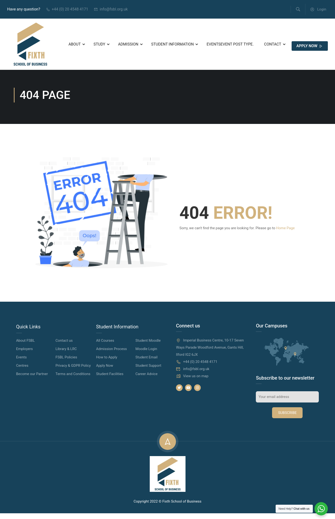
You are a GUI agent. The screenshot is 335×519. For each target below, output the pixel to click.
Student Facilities (110, 379)
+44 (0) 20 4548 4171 (67, 9)
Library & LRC (66, 354)
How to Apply (106, 363)
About (74, 45)
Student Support (148, 371)
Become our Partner (32, 379)
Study (99, 45)
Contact (272, 45)
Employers (24, 354)
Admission (128, 45)
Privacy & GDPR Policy (73, 371)
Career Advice (146, 379)
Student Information (172, 45)
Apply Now (104, 371)
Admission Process (111, 354)
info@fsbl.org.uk (111, 9)
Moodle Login (146, 354)
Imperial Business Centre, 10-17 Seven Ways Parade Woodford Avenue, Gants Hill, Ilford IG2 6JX (210, 353)
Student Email (146, 363)
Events (229, 45)
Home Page (285, 234)
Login (317, 9)
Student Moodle (148, 346)
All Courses (105, 346)
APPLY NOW (309, 47)
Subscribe (287, 418)
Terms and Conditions (73, 379)
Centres (22, 371)
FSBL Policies (66, 363)
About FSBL (25, 346)
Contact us (64, 346)
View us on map (192, 382)
